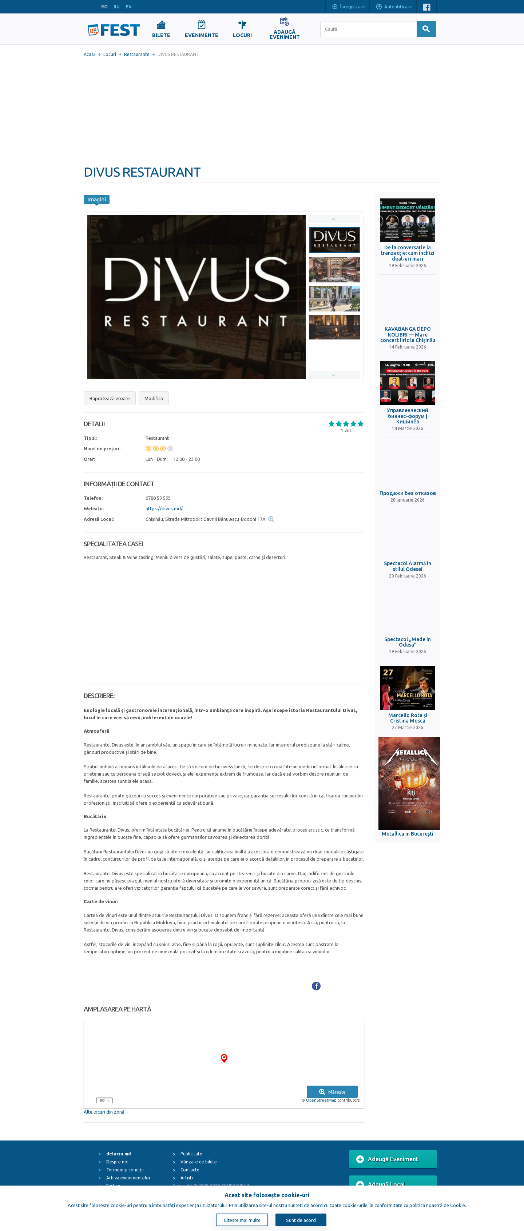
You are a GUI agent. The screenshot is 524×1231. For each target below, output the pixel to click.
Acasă (89, 54)
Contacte (189, 1169)
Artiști (186, 1177)
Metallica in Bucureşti (407, 834)
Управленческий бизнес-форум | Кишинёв (407, 416)
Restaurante (137, 54)
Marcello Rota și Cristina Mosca (407, 718)
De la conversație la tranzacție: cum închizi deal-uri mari (407, 253)
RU (117, 6)
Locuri (109, 54)
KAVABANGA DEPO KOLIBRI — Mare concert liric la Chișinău (407, 334)
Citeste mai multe (242, 1220)
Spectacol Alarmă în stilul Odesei (407, 566)
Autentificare (394, 7)
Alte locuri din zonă (104, 1111)
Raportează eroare (110, 398)
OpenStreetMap (321, 1100)
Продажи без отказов (408, 493)
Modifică (153, 398)
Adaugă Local (380, 1185)
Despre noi (117, 1161)
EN (129, 6)
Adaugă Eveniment (387, 1159)
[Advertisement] (262, 111)
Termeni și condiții (125, 1169)
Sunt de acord (301, 1220)
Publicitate (191, 1153)
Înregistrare (348, 7)
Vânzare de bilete (198, 1161)
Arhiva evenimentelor (128, 1177)
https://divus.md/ (164, 508)
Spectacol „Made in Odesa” (407, 642)
